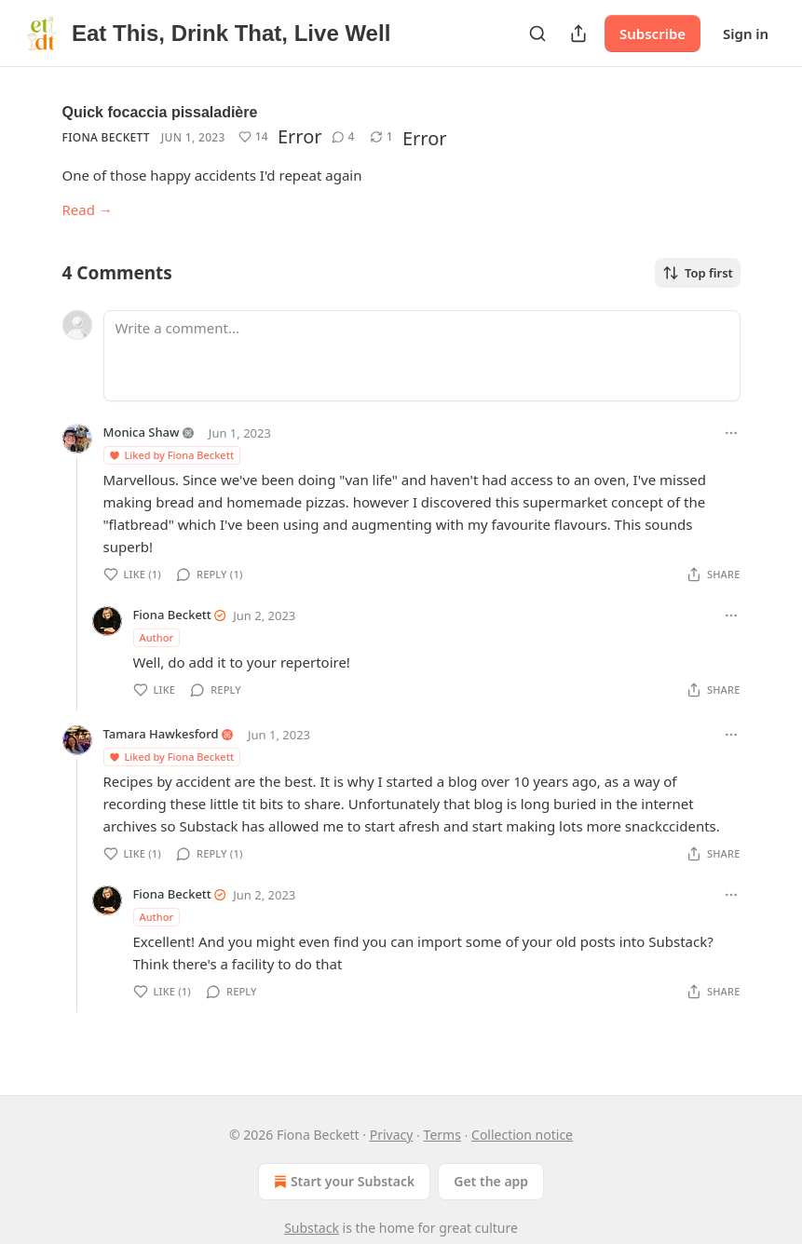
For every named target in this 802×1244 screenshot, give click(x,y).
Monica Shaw (141, 432)
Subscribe (652, 33)
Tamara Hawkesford (161, 733)
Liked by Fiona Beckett (171, 455)
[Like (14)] (253, 137)
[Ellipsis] (731, 433)
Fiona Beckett (106, 137)
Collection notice (522, 1134)
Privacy (392, 1134)
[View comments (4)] (343, 137)
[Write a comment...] (422, 355)
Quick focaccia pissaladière (160, 112)
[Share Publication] (578, 33)
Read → (87, 209)
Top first (697, 272)
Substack (311, 1228)
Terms (442, 1134)
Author (157, 637)
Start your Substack (342, 1181)
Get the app (491, 1181)
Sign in (745, 33)
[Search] (537, 33)
